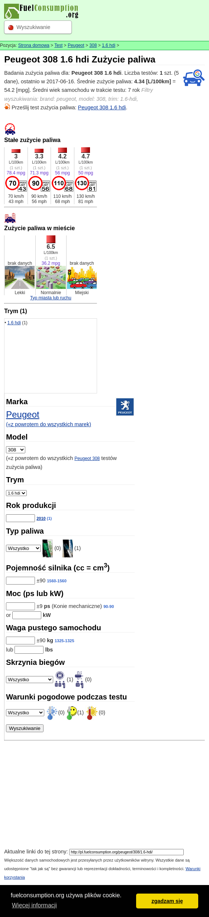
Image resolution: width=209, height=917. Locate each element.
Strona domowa (33, 45)
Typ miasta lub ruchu (50, 297)
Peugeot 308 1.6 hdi (102, 107)
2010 (40, 518)
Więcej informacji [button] (34, 905)
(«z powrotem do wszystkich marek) (48, 424)
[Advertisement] (104, 795)
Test (58, 45)
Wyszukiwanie (33, 27)
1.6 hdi (108, 45)
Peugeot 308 (87, 458)
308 (93, 45)
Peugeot (76, 45)
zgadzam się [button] (167, 901)
